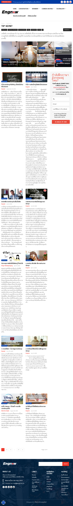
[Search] (65, 464)
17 (18, 449)
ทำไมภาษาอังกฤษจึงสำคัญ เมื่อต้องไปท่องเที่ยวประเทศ (12, 85)
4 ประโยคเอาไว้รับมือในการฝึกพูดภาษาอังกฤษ (36, 349)
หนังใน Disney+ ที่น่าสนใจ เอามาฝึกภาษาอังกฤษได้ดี (11, 407)
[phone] (61, 109)
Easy (28, 29)
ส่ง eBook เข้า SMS (61, 122)
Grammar (34, 29)
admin (5, 64)
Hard (39, 29)
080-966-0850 (18, 480)
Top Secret (6, 59)
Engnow (3, 89)
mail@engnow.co (18, 483)
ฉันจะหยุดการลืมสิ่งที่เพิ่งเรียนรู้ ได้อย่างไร (12, 263)
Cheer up (4, 29)
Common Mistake (12, 29)
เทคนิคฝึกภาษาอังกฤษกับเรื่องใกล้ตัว (11, 201)
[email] (61, 104)
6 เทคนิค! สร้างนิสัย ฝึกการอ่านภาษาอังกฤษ (35, 264)
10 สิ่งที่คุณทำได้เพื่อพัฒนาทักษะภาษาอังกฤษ (36, 407)
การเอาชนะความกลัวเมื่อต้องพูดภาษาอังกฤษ (35, 202)
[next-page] (22, 449)
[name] (61, 99)
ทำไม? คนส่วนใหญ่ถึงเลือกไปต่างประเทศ (36, 84)
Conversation (22, 29)
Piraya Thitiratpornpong (7, 265)
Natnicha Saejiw (5, 410)
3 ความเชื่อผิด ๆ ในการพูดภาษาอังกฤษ (11, 348)
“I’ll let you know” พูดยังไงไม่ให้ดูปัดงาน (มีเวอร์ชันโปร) (27, 2)
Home (2, 23)
